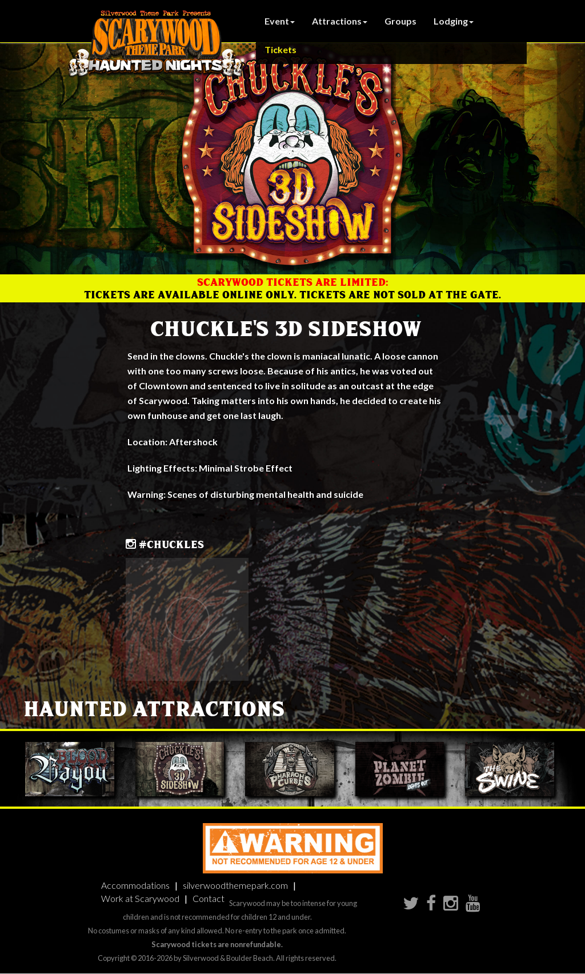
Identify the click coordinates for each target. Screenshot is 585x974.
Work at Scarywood (140, 898)
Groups (400, 20)
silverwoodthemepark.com (235, 885)
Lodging (454, 20)
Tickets (280, 49)
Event (280, 20)
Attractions (339, 20)
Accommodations (135, 885)
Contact (209, 898)
